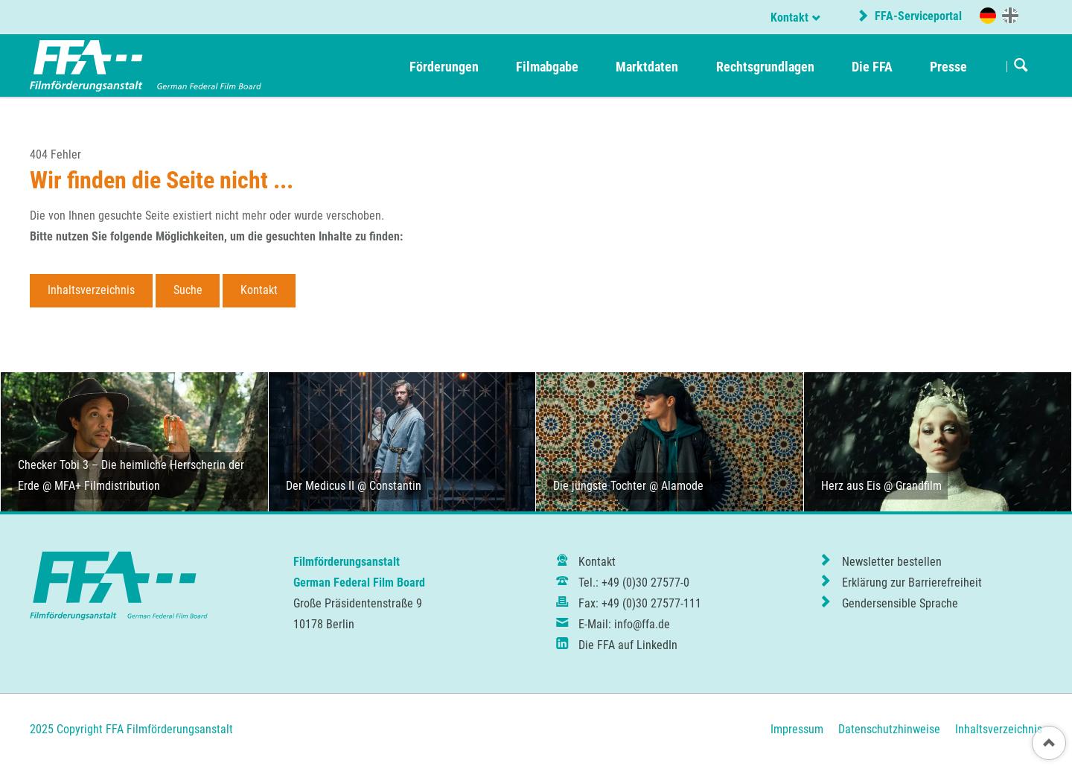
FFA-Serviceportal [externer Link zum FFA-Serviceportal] (917, 16)
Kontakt (789, 17)
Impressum (796, 729)
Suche (187, 290)
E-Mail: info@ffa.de (624, 624)
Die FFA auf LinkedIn (627, 645)
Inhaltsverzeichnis (91, 290)
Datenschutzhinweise (889, 729)
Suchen (1021, 66)
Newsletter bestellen (892, 562)
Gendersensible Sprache (900, 603)
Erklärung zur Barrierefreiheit (912, 582)
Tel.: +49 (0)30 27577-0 (633, 582)
